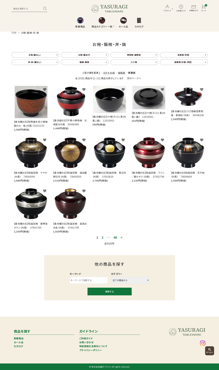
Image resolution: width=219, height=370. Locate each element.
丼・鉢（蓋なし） (35, 62)
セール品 (18, 342)
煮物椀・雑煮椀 (134, 54)
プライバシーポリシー (90, 350)
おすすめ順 (109, 72)
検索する (109, 291)
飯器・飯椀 (84, 62)
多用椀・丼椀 (183, 54)
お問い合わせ (86, 342)
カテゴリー (117, 273)
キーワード (75, 273)
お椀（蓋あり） (84, 54)
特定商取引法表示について (93, 346)
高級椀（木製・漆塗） (183, 62)
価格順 (121, 72)
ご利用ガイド (86, 338)
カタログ (18, 346)
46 (115, 237)
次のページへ (134, 78)
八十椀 (134, 62)
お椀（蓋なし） (35, 54)
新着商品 (19, 338)
